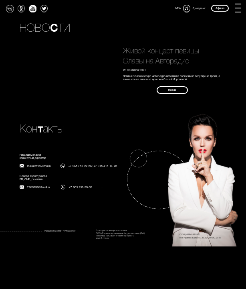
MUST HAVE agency (66, 231)
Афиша (220, 8)
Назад (172, 90)
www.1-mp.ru (102, 238)
